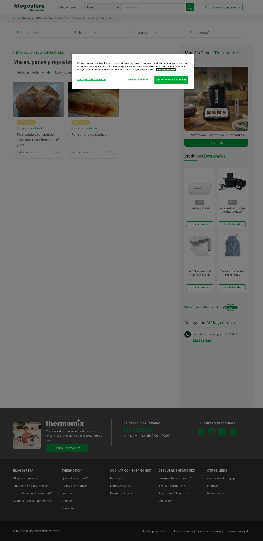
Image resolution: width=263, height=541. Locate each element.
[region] (133, 71)
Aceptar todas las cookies (171, 79)
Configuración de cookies (91, 79)
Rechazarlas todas (139, 79)
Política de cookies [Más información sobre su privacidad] (166, 69)
